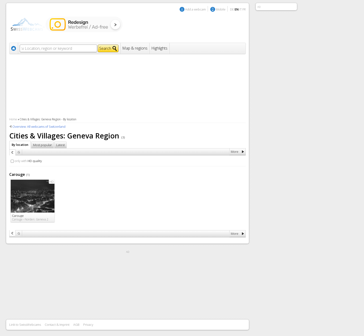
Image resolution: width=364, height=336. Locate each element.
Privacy (88, 324)
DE (232, 9)
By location (20, 145)
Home (13, 119)
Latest (60, 145)
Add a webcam (195, 9)
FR (244, 9)
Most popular (42, 145)
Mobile (221, 9)
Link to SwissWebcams (25, 324)
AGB (76, 324)
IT (240, 9)
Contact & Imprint (57, 324)
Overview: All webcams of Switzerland (38, 126)
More (234, 151)
